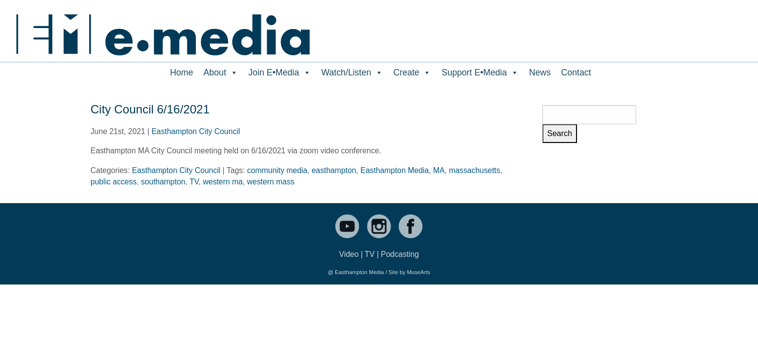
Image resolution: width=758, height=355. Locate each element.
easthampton (334, 170)
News (540, 72)
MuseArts (418, 272)
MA (438, 170)
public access (114, 182)
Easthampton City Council (195, 131)
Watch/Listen (352, 72)
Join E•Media (280, 72)
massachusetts (474, 170)
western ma (223, 182)
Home (181, 72)
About (221, 72)
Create (413, 72)
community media (277, 170)
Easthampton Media (395, 170)
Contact (576, 72)
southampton (163, 182)
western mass (270, 182)
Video (349, 254)
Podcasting (400, 254)
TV (194, 182)
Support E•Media (479, 72)
